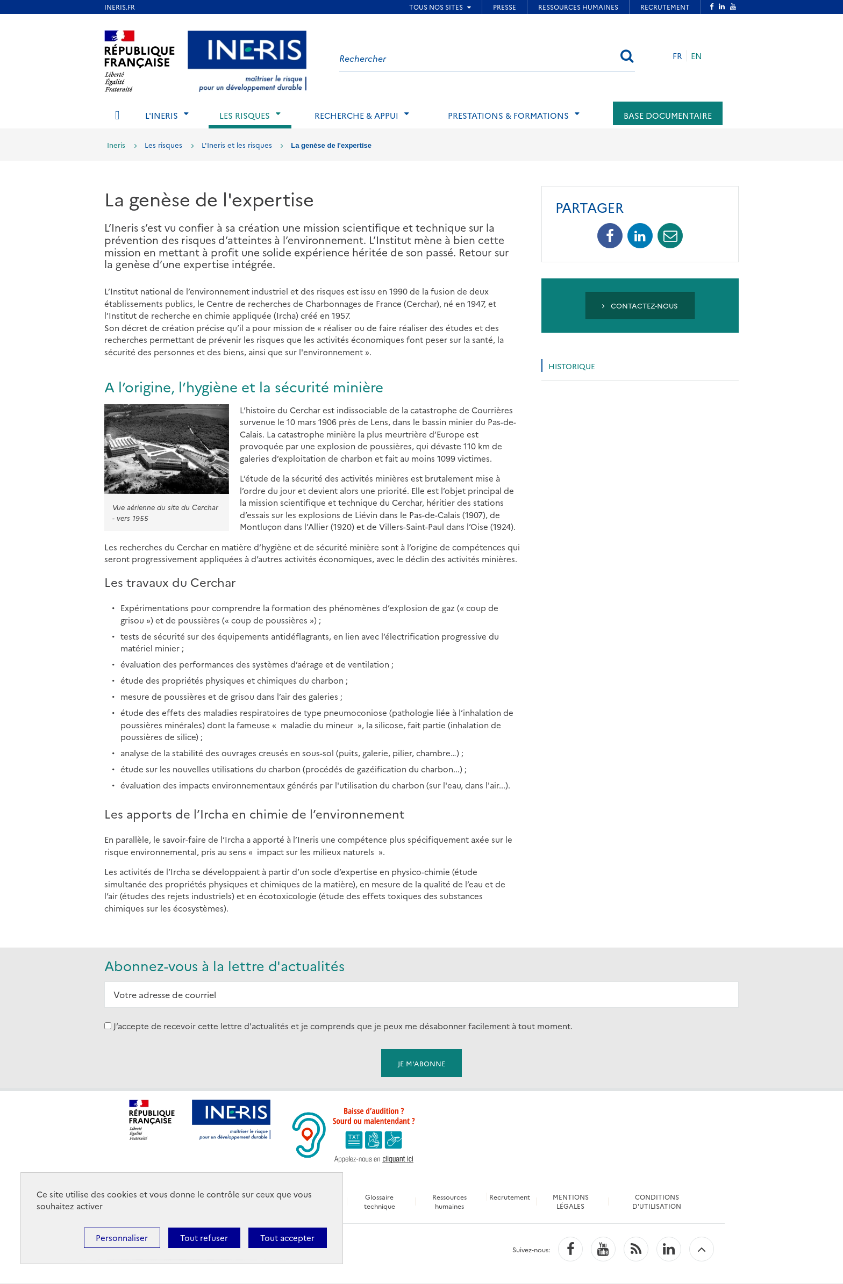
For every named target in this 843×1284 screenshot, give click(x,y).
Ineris (116, 144)
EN (696, 55)
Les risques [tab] (244, 115)
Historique (571, 366)
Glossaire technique (379, 1201)
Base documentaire (668, 115)
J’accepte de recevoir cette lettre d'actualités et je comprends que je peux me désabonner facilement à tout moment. (343, 1025)
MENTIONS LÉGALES (571, 1201)
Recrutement (510, 1196)
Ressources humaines (449, 1201)
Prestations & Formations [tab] (508, 115)
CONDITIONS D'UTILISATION (657, 1201)
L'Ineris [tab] (161, 115)
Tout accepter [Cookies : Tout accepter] (287, 1237)
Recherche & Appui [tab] (356, 115)
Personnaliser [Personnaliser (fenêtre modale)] (122, 1237)
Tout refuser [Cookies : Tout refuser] (204, 1237)
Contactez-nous (640, 305)
